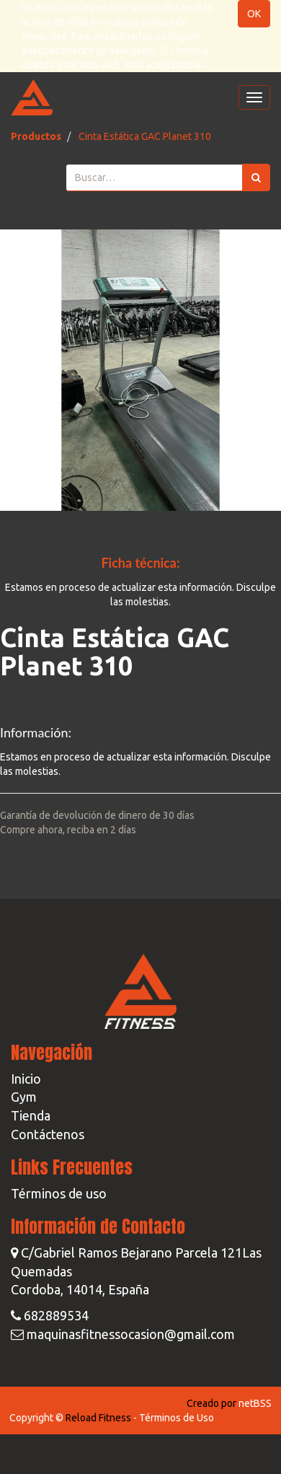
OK (254, 13)
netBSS (255, 1403)
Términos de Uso (176, 1417)
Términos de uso (59, 1193)
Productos (36, 136)
